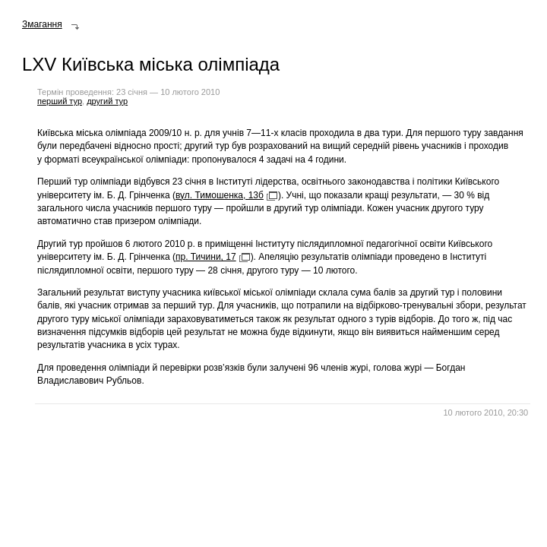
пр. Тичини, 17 (205, 256)
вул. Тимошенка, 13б (219, 195)
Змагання (42, 24)
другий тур (107, 101)
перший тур (59, 101)
